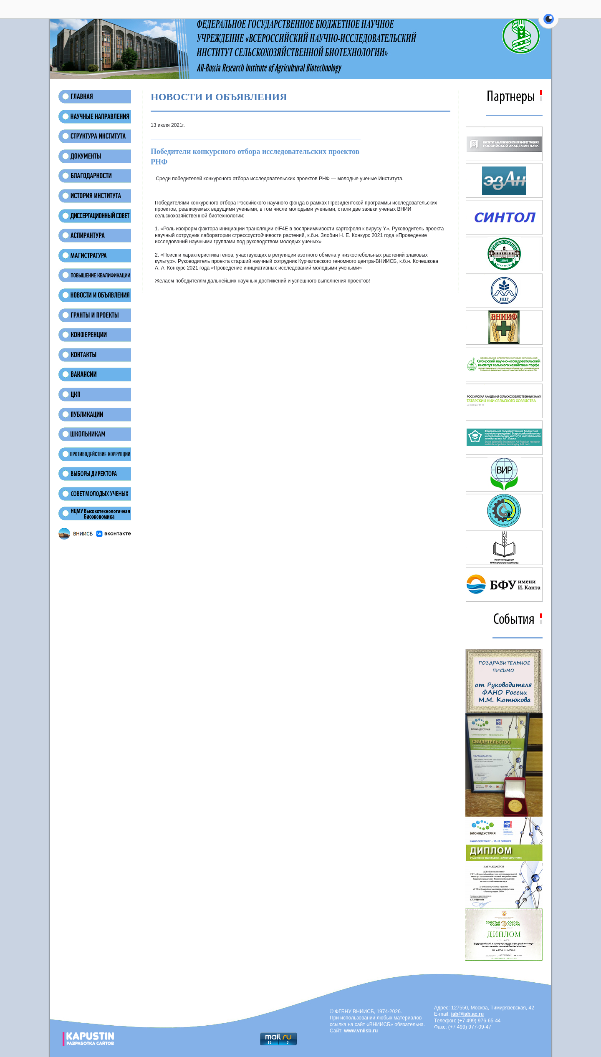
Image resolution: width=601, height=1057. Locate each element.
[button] (548, 23)
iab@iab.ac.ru (467, 1014)
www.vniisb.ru (361, 1031)
